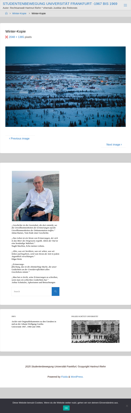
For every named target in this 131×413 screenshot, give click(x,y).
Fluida (64, 376)
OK (66, 408)
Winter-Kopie (19, 13)
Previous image (18, 138)
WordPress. (77, 376)
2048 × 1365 (17, 36)
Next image (115, 144)
